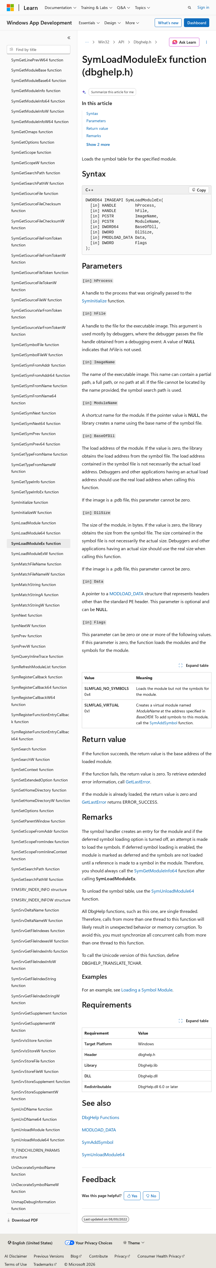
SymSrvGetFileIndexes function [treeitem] (38, 930)
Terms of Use (15, 1264)
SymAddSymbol (163, 722)
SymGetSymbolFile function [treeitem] (35, 344)
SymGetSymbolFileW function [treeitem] (37, 354)
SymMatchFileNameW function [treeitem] (38, 574)
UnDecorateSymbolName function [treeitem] (33, 1171)
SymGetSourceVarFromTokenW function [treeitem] (38, 331)
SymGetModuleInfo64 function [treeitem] (38, 101)
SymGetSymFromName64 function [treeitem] (33, 399)
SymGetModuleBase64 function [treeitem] (38, 80)
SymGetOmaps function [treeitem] (32, 131)
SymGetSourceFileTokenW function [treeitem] (34, 286)
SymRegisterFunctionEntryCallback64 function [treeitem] (40, 735)
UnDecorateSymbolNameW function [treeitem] (35, 1188)
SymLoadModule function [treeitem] (33, 522)
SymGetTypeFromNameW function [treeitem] (33, 468)
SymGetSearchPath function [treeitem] (35, 172)
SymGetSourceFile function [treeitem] (34, 193)
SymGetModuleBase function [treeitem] (36, 70)
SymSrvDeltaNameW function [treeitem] (37, 920)
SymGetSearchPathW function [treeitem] (37, 183)
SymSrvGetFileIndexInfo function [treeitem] (39, 951)
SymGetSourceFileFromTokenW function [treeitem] (38, 259)
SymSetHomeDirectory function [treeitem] (38, 790)
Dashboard (196, 22)
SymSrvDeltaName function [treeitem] (35, 910)
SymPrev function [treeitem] (26, 635)
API (121, 41)
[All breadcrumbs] (87, 42)
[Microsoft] (10, 7)
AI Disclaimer (15, 1256)
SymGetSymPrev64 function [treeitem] (35, 444)
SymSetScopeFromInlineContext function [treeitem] (39, 855)
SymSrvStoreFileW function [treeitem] (34, 1071)
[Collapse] (69, 38)
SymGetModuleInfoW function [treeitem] (37, 111)
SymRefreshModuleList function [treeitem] (38, 666)
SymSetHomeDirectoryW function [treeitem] (40, 800)
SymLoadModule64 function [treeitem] (35, 533)
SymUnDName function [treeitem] (31, 1109)
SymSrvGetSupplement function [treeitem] (39, 1013)
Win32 (103, 41)
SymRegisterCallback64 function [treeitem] (39, 687)
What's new (168, 22)
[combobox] (38, 49)
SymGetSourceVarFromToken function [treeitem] (36, 313)
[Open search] (189, 8)
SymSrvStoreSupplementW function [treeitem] (34, 1095)
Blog (74, 1256)
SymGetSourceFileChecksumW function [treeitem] (37, 224)
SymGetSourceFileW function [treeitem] (36, 299)
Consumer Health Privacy (159, 1256)
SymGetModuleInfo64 (155, 870)
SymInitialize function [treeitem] (29, 502)
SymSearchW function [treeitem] (30, 759)
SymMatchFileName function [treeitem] (36, 564)
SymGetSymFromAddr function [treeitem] (38, 365)
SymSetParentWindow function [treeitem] (38, 821)
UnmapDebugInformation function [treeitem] (33, 1205)
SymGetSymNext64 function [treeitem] (35, 423)
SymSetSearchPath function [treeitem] (35, 869)
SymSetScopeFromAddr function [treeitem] (39, 831)
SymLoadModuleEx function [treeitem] (36, 543)
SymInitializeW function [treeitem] (31, 512)
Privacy (120, 1256)
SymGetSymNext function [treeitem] (33, 413)
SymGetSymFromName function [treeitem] (39, 385)
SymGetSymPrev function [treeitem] (33, 433)
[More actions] (207, 42)
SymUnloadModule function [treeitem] (35, 1129)
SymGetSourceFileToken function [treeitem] (39, 272)
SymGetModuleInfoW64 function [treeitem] (40, 121)
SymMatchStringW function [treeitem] (35, 605)
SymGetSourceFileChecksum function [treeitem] (36, 207)
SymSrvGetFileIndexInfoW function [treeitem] (33, 965)
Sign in (203, 7)
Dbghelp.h (142, 41)
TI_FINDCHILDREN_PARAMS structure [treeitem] (35, 1153)
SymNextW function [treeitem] (28, 625)
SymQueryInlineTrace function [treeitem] (37, 656)
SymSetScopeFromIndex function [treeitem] (40, 841)
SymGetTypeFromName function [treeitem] (39, 454)
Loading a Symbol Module (146, 990)
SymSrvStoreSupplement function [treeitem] (40, 1081)
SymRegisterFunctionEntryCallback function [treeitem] (40, 718)
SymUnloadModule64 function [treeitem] (37, 1139)
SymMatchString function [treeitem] (33, 584)
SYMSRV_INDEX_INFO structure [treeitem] (39, 889)
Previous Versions (49, 1256)
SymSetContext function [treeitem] (32, 769)
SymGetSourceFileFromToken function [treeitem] (36, 241)
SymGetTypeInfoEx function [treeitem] (35, 491)
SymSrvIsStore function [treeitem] (31, 1040)
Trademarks (43, 1264)
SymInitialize (94, 301)
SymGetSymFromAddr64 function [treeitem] (40, 375)
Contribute (98, 1256)
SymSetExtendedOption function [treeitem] (39, 780)
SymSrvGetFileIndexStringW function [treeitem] (35, 999)
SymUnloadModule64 (172, 891)
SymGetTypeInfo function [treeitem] (33, 481)
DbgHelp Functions (100, 1117)
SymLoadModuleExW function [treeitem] (37, 553)
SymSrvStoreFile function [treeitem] (33, 1061)
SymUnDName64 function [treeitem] (34, 1119)
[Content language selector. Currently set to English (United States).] (30, 1242)
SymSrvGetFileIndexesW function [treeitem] (39, 941)
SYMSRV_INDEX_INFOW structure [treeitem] (40, 899)
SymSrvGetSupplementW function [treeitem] (33, 1026)
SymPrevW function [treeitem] (28, 646)
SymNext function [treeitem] (26, 615)
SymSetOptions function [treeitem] (32, 810)
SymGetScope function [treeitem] (31, 152)
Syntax (92, 113)
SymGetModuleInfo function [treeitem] (35, 90)
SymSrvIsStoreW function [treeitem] (33, 1050)
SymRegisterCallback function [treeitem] (36, 676)
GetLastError (138, 782)
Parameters (96, 120)
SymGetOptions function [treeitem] (32, 142)
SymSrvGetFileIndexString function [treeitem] (33, 982)
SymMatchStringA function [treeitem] (34, 594)
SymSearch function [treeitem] (28, 749)
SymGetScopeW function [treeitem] (33, 162)
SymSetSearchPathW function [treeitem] (37, 879)
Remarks (93, 135)
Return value (97, 128)
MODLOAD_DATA (126, 593)
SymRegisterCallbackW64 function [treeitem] (33, 701)
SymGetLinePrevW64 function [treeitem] (37, 60)
